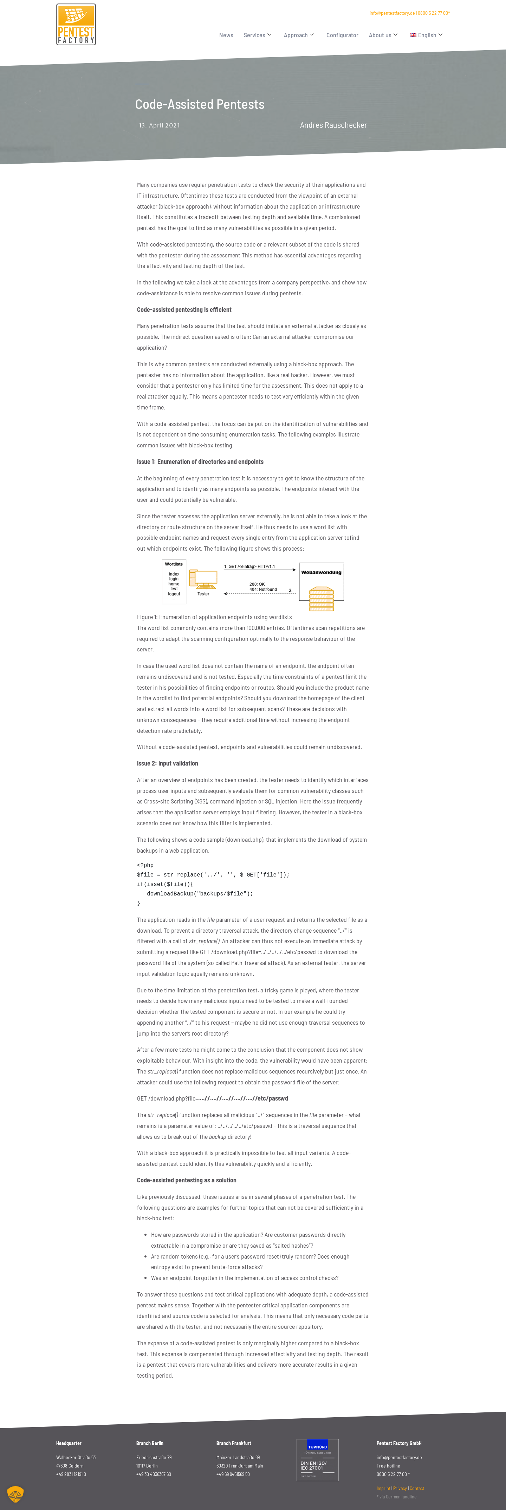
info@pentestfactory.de (392, 13)
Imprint (383, 1488)
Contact (417, 1488)
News (226, 35)
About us (383, 35)
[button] (15, 1494)
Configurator (342, 35)
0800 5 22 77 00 (433, 13)
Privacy (400, 1488)
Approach (299, 35)
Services (257, 35)
